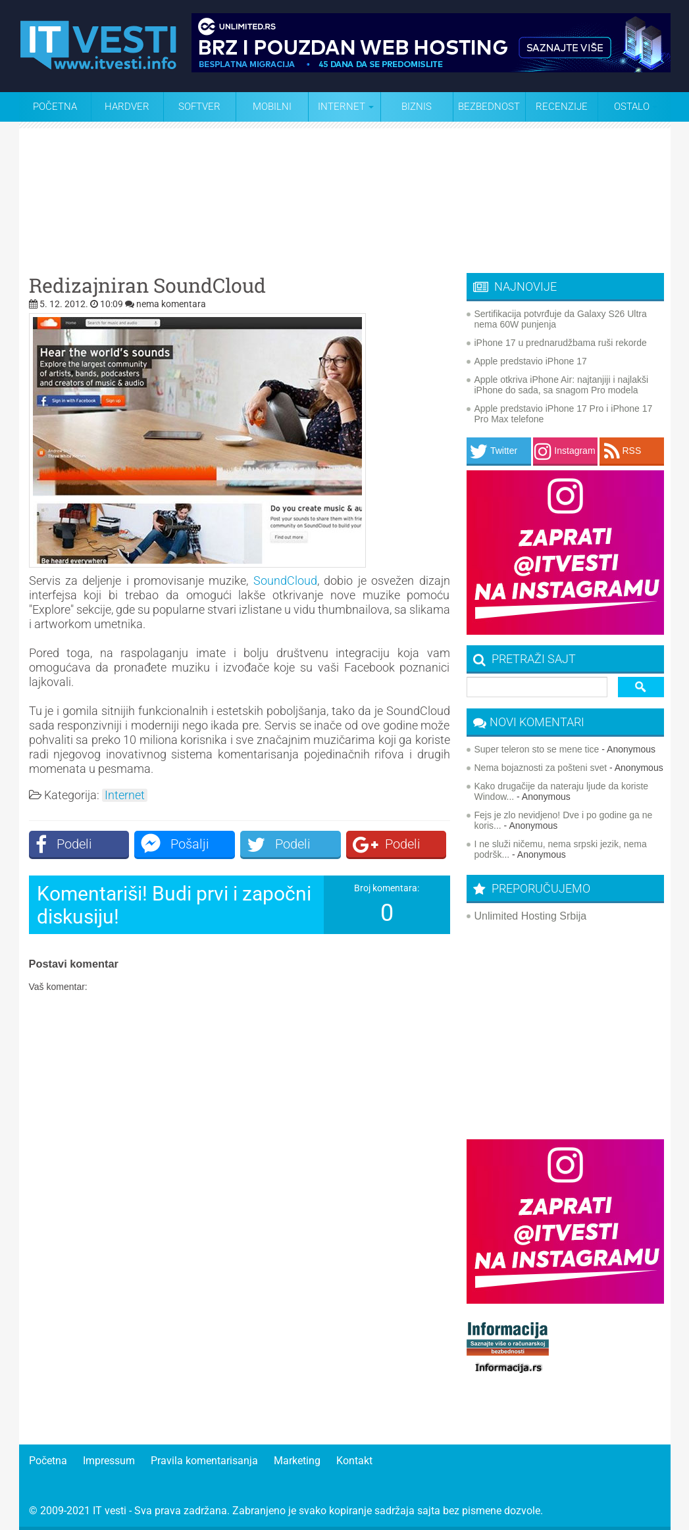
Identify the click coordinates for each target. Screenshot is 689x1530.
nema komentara (171, 304)
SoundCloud (285, 580)
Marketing (297, 1460)
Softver (199, 106)
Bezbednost (489, 106)
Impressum (109, 1460)
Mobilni (272, 106)
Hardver (127, 106)
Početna (55, 106)
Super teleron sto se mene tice (537, 749)
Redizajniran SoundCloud (147, 285)
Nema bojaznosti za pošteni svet (540, 767)
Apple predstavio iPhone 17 (530, 361)
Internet (125, 795)
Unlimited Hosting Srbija (530, 916)
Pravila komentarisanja (204, 1460)
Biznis (416, 106)
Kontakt (354, 1460)
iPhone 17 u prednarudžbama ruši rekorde (560, 342)
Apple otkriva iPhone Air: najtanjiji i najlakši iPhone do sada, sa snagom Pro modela (561, 384)
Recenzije (562, 106)
